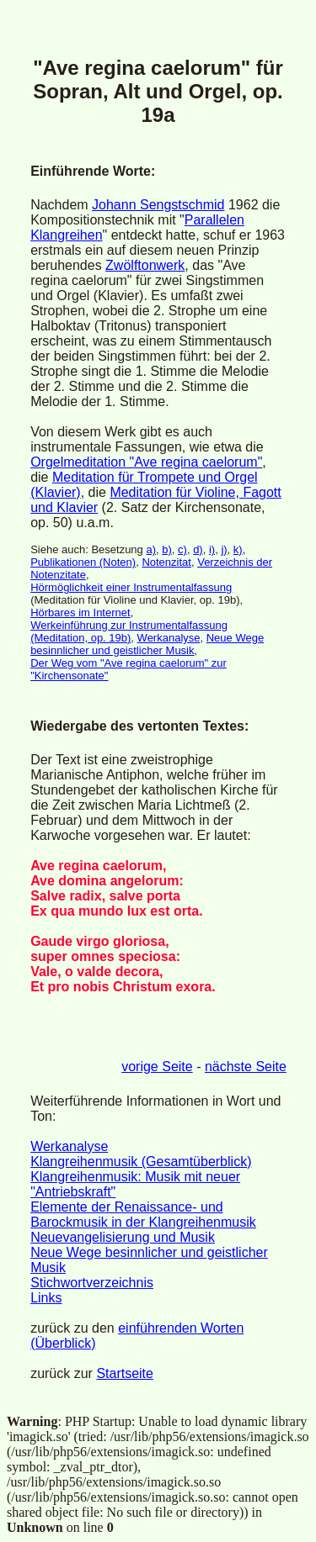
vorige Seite (157, 1066)
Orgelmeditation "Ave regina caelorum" (146, 462)
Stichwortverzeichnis (91, 1282)
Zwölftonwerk (145, 265)
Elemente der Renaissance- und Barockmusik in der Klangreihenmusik (143, 1214)
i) (212, 549)
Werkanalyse (169, 637)
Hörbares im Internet (80, 612)
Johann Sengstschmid (158, 205)
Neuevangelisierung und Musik (122, 1237)
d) (198, 549)
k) (238, 549)
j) (224, 549)
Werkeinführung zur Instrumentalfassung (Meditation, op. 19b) (129, 631)
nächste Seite (246, 1066)
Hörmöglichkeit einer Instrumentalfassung (131, 587)
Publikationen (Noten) (83, 562)
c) (182, 549)
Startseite (124, 1373)
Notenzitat (166, 562)
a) (151, 549)
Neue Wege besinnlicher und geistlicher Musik (147, 644)
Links (46, 1298)
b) (167, 549)
